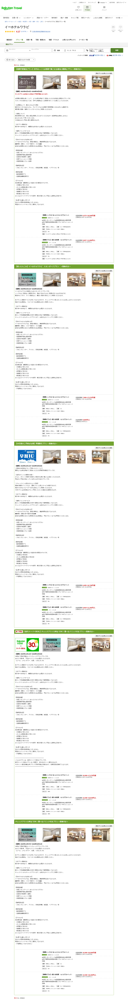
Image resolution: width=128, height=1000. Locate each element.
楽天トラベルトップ (10, 21)
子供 (73, 50)
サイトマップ (92, 2)
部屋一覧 (29, 40)
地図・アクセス (54, 40)
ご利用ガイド (82, 2)
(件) (24, 31)
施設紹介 (9, 40)
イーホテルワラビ (17, 27)
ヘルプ (74, 2)
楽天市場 (112, 2)
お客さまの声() (69, 40)
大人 (68, 50)
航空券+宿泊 (96, 55)
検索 (116, 50)
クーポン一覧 (83, 40)
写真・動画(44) (40, 40)
